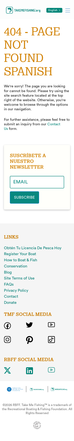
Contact (11, 296)
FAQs (9, 284)
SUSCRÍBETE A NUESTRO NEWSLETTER (28, 161)
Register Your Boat (20, 254)
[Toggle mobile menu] (67, 10)
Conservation (15, 266)
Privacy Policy (16, 291)
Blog (8, 272)
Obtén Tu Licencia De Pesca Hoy (32, 248)
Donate (10, 303)
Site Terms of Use (19, 278)
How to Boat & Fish (20, 260)
